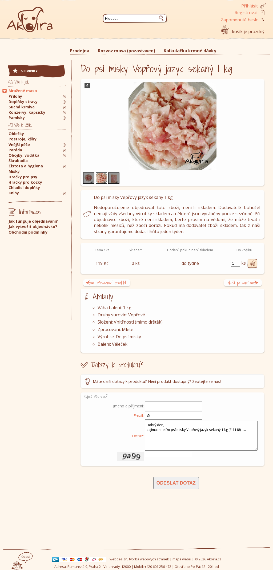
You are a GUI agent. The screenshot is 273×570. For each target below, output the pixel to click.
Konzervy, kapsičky (27, 112)
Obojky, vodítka (24, 155)
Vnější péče (19, 144)
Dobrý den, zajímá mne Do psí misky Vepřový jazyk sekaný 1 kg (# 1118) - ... (201, 436)
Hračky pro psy (23, 176)
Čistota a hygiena (26, 165)
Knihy (14, 192)
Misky (14, 171)
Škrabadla (18, 160)
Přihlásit (249, 6)
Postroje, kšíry (23, 138)
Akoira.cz (214, 559)
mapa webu (181, 559)
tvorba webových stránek (149, 559)
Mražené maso (23, 90)
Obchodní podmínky (28, 232)
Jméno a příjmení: (128, 405)
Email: (139, 415)
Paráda (15, 149)
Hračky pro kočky (25, 182)
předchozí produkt (111, 283)
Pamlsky (17, 117)
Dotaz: (138, 435)
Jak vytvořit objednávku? (33, 226)
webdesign (118, 559)
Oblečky (16, 133)
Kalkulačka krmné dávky (190, 51)
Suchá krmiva (22, 106)
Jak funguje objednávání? (33, 221)
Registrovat (246, 12)
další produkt (238, 283)
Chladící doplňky (24, 187)
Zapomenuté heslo (240, 20)
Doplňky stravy (23, 101)
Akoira (30, 16)
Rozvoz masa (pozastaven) (126, 51)
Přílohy (15, 96)
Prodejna (79, 51)
